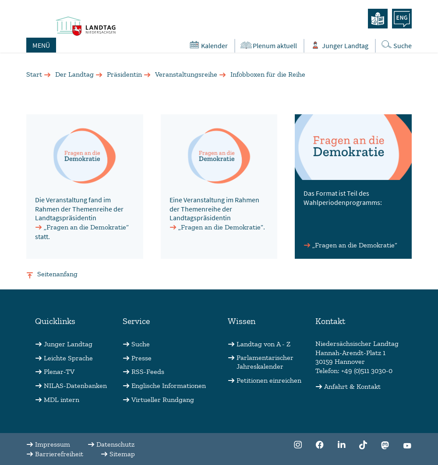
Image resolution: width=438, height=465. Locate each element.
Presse (141, 358)
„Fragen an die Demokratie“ (86, 227)
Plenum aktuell (268, 45)
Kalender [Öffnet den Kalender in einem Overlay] (208, 45)
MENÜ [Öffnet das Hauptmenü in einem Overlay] (41, 45)
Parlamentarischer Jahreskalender (265, 362)
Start (34, 74)
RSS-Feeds (147, 371)
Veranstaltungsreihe (186, 74)
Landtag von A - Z (263, 344)
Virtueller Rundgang (162, 399)
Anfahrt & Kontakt (352, 386)
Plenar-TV (59, 371)
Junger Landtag (68, 344)
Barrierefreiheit (59, 454)
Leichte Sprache (68, 358)
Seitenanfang (57, 274)
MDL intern (61, 399)
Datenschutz (115, 444)
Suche (140, 344)
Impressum (52, 444)
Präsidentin (124, 74)
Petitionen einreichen (269, 380)
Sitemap (122, 454)
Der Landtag (74, 74)
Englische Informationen (168, 385)
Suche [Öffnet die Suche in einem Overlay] (396, 45)
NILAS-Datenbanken (75, 385)
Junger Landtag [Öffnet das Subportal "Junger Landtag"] (338, 45)
